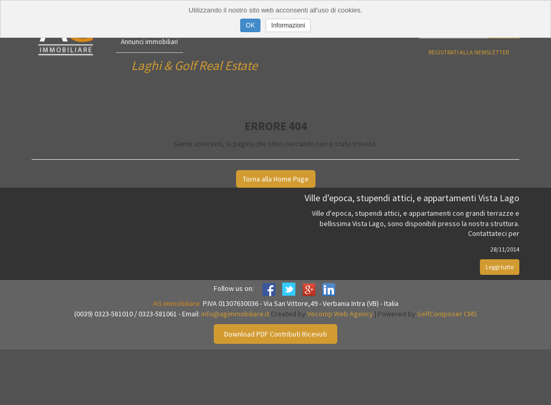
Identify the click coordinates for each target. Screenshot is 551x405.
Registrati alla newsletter (469, 52)
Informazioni (288, 25)
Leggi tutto (500, 267)
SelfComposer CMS (447, 313)
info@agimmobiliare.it (235, 313)
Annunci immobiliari (149, 41)
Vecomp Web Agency (340, 313)
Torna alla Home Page (276, 179)
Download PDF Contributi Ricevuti (275, 334)
